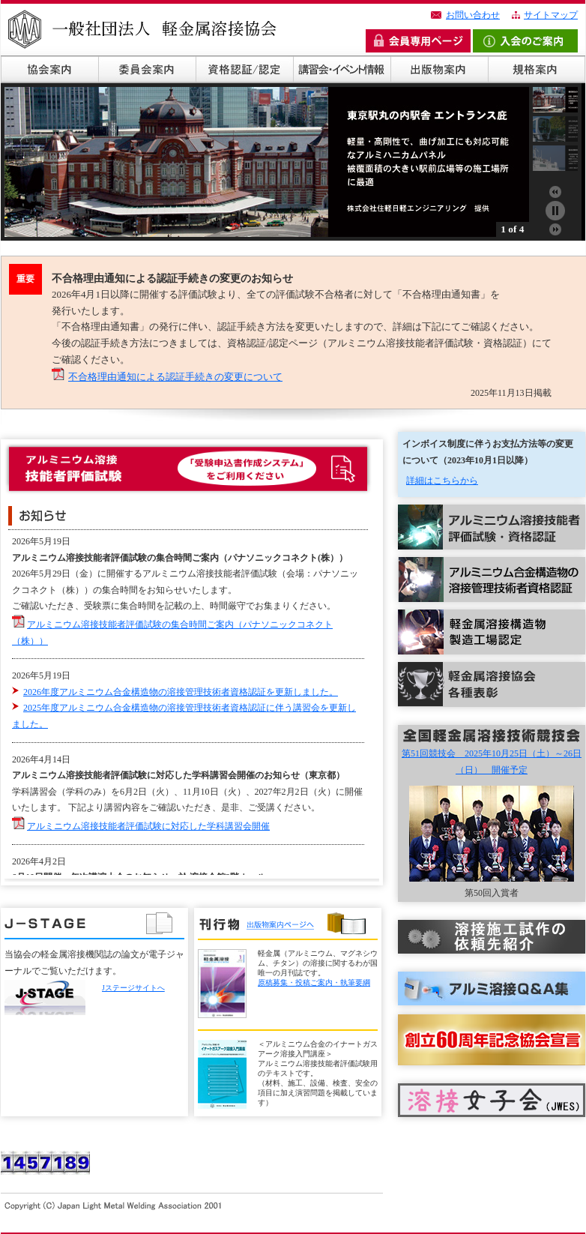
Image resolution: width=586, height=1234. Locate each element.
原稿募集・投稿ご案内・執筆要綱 (314, 982)
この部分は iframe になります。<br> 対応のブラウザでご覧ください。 (191, 704)
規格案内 (536, 69)
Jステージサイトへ (133, 988)
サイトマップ (551, 15)
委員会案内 (147, 69)
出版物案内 (439, 69)
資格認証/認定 (244, 69)
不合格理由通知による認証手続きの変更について (175, 376)
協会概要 (49, 69)
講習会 (341, 69)
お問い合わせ (473, 15)
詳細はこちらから (442, 480)
